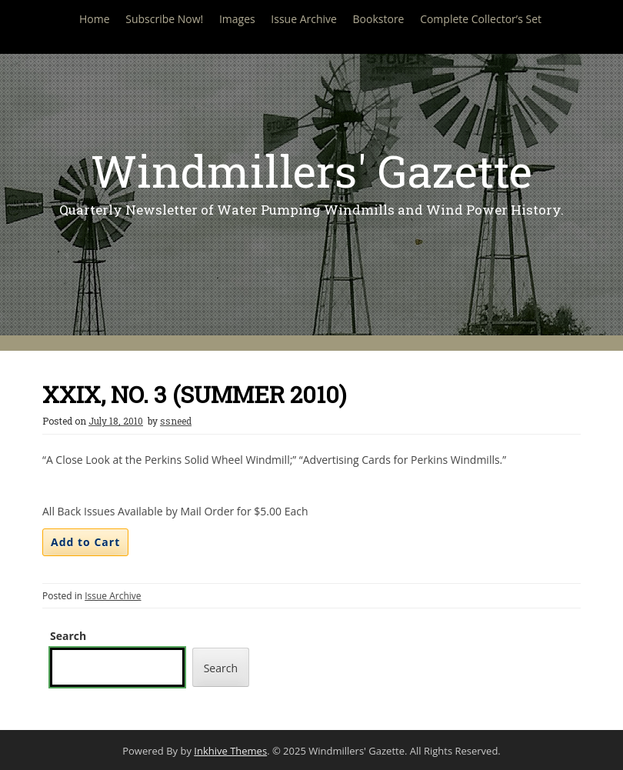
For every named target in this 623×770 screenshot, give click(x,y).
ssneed (176, 421)
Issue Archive (304, 19)
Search (68, 635)
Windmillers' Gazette (311, 170)
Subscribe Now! (164, 19)
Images (237, 19)
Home (94, 19)
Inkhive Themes (230, 751)
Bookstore (379, 19)
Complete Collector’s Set (480, 19)
